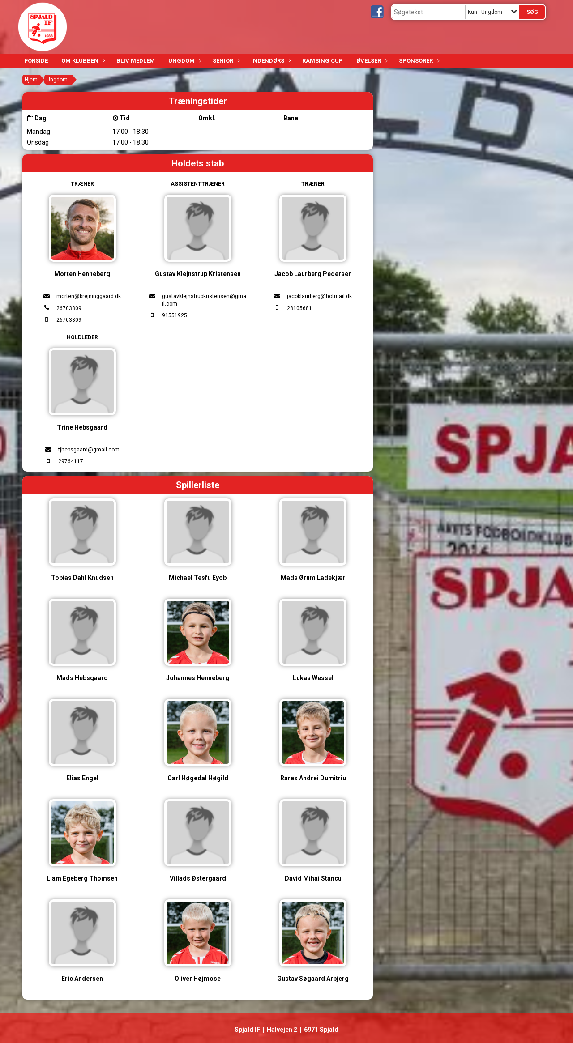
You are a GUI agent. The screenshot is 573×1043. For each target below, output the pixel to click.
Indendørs (270, 60)
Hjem (31, 80)
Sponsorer (418, 60)
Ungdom (183, 60)
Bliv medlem (135, 60)
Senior (225, 60)
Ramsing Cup (322, 60)
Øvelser (370, 60)
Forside (36, 60)
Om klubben (82, 60)
